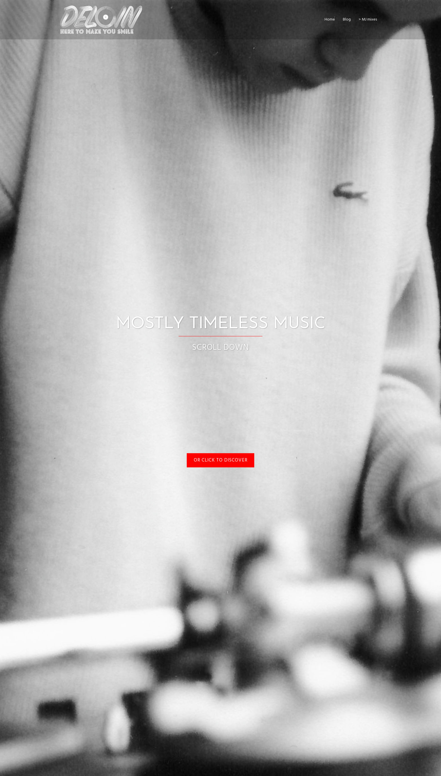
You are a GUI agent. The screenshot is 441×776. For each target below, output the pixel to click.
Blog (347, 19)
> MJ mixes (368, 19)
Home (330, 19)
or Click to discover (220, 460)
